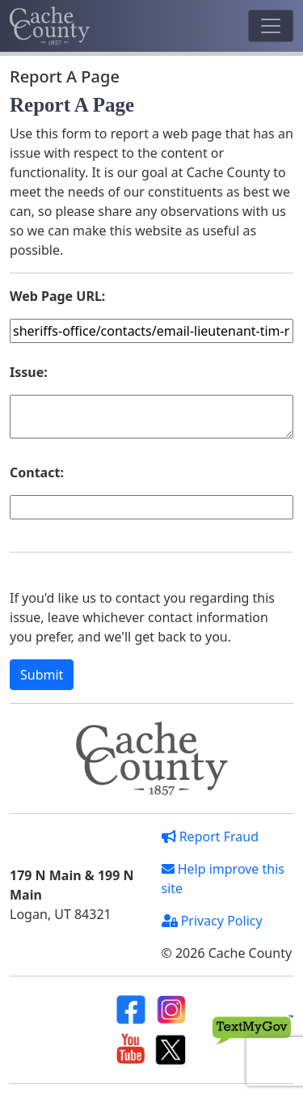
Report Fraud (210, 836)
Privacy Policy (212, 921)
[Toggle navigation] (270, 26)
